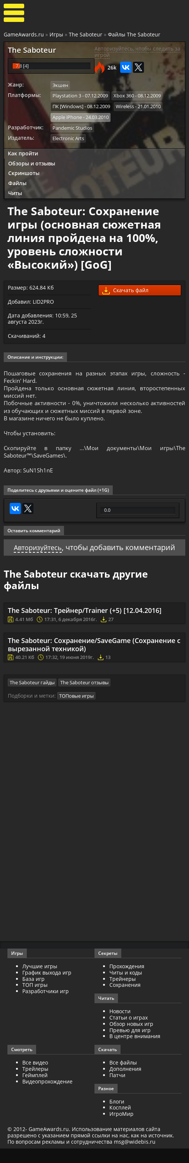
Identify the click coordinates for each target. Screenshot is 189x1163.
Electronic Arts (68, 136)
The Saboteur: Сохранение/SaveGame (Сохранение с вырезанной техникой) (94, 659)
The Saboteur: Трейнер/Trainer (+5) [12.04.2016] (84, 625)
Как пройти (23, 151)
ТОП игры (35, 999)
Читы (15, 190)
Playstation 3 (66, 95)
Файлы (17, 181)
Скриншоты (23, 171)
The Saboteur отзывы (84, 697)
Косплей (120, 1121)
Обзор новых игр (131, 1038)
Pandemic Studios (72, 126)
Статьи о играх (128, 1032)
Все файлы (123, 1076)
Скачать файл (125, 288)
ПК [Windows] (67, 105)
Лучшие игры (39, 980)
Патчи (117, 1089)
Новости (120, 1025)
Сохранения (125, 999)
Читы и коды (125, 987)
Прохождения (126, 980)
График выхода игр (46, 987)
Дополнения (125, 1083)
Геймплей (35, 1089)
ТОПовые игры (76, 710)
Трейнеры (122, 993)
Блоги (116, 1116)
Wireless (125, 105)
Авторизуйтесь (38, 563)
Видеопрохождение (47, 1095)
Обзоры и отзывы (31, 161)
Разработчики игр (45, 1005)
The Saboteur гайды (32, 697)
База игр (33, 993)
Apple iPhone (67, 115)
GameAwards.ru (24, 34)
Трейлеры (35, 1083)
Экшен (60, 85)
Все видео (35, 1076)
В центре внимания (134, 1050)
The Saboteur (85, 34)
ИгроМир (121, 1128)
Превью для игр (130, 1044)
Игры (56, 34)
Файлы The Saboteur (134, 34)
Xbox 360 (123, 95)
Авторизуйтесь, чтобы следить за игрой (137, 51)
